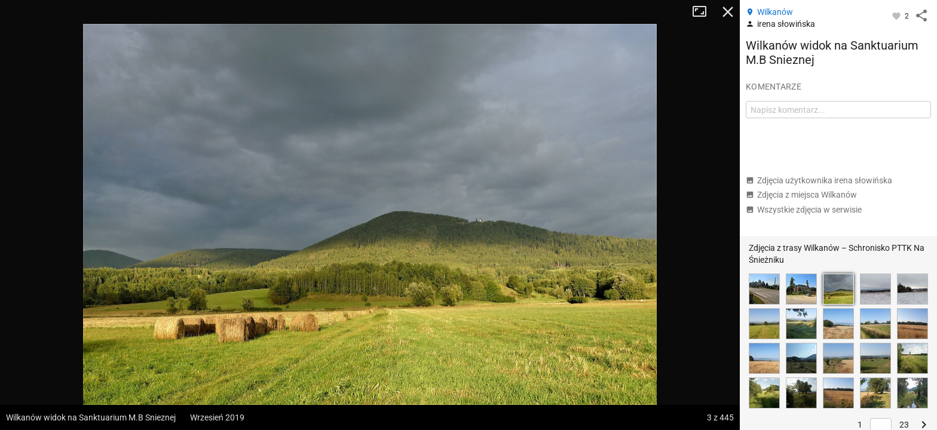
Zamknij (728, 12)
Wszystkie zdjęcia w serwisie (804, 209)
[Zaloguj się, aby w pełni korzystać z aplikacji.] (897, 15)
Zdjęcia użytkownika (819, 180)
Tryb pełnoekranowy (704, 12)
